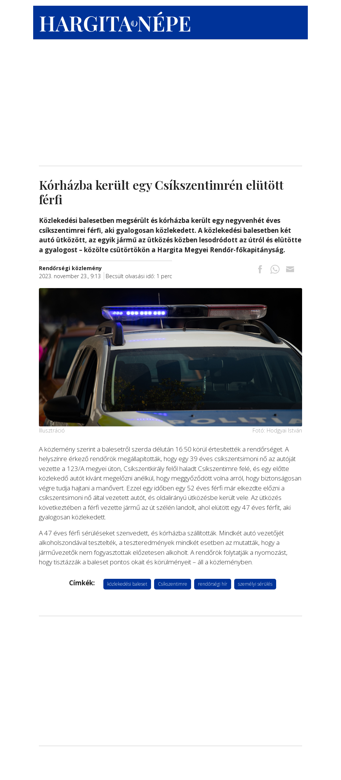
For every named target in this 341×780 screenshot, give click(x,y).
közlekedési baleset (127, 584)
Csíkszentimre (172, 584)
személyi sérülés (255, 584)
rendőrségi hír (212, 584)
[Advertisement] (170, 101)
